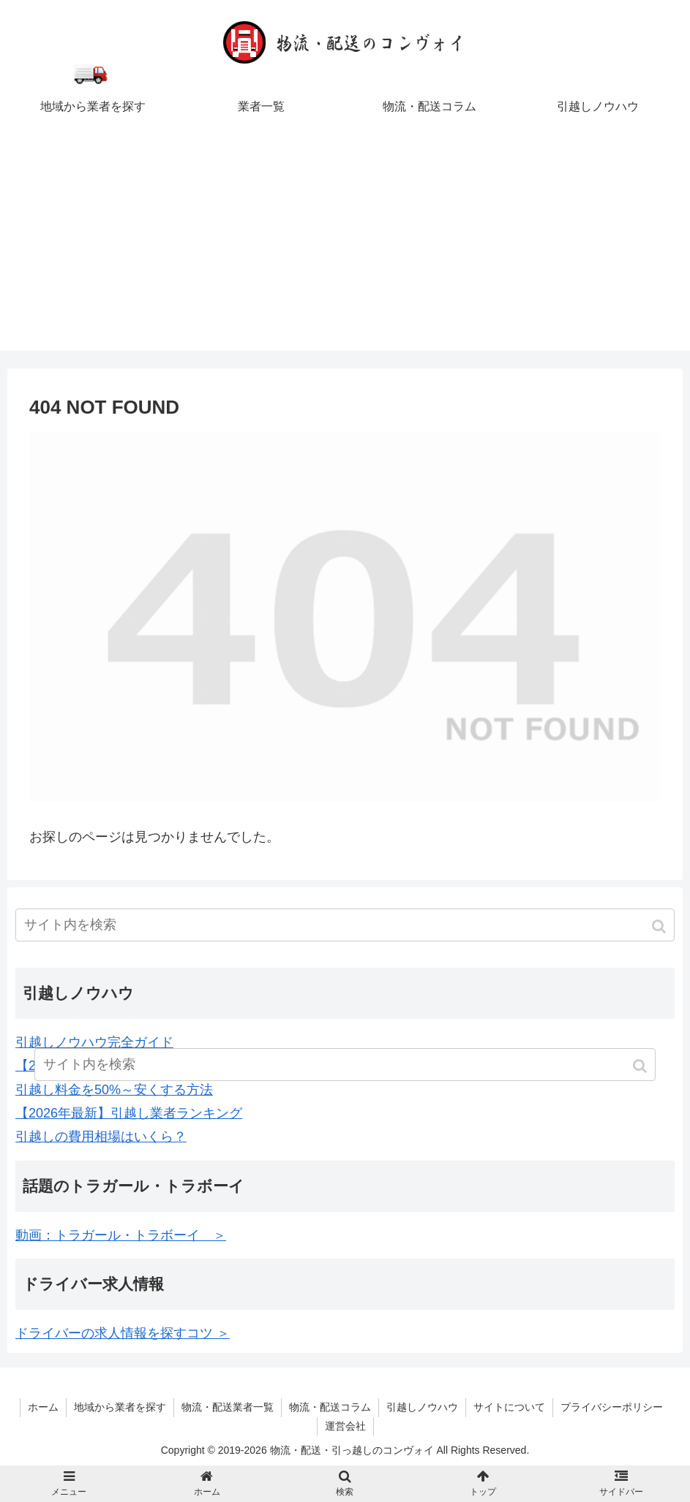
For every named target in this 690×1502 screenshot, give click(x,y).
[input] (345, 925)
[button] (660, 926)
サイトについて (509, 1407)
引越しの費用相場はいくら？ (101, 1136)
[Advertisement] (345, 248)
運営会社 (345, 1426)
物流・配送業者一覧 (227, 1407)
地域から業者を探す (120, 1407)
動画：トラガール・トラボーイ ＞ (120, 1235)
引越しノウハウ (422, 1407)
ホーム (43, 1407)
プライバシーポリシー (611, 1407)
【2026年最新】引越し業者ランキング (128, 1113)
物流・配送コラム (330, 1407)
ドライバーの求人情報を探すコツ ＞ (122, 1333)
